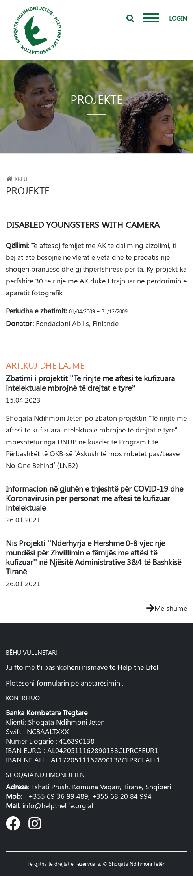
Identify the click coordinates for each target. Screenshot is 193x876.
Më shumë (166, 608)
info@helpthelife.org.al (57, 805)
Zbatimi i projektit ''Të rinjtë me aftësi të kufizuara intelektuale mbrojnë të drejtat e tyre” (90, 383)
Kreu (17, 179)
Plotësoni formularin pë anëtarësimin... (65, 683)
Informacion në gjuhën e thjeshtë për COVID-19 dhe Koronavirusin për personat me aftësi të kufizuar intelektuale (94, 498)
